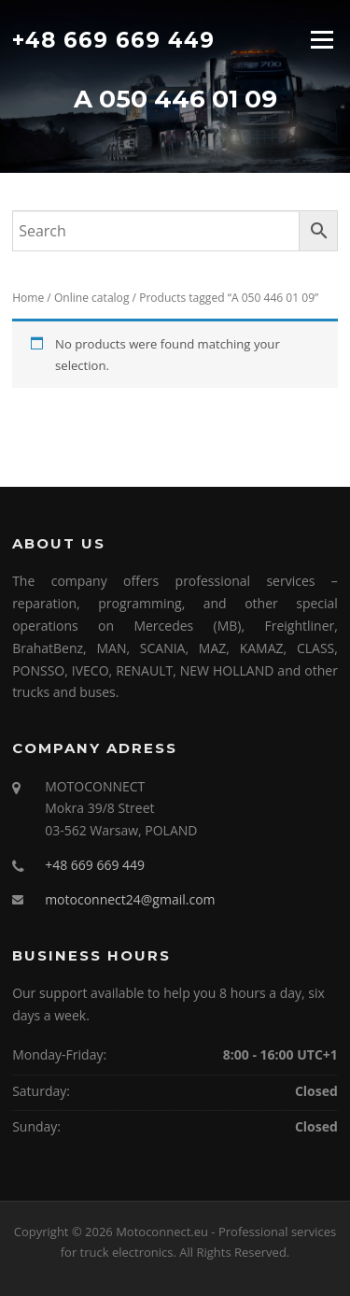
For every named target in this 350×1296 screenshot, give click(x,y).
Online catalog (92, 298)
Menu (321, 39)
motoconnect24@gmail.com (130, 899)
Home (28, 298)
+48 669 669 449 (113, 39)
